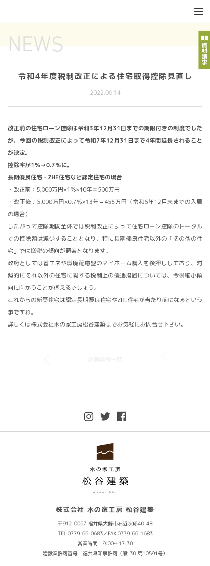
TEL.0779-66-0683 (80, 533)
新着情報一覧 (105, 360)
